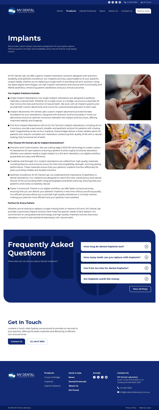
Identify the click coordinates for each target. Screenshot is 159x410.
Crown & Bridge (52, 377)
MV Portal (74, 390)
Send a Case (143, 11)
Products (71, 11)
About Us (113, 11)
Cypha (148, 408)
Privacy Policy (131, 408)
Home (60, 11)
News (102, 11)
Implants (48, 381)
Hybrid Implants (52, 386)
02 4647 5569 (37, 341)
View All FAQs (140, 289)
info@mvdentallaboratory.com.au (135, 392)
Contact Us (126, 11)
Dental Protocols (88, 11)
